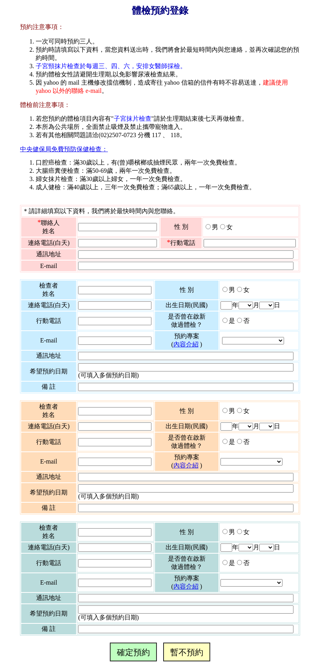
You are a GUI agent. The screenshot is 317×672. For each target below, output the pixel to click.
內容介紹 (186, 344)
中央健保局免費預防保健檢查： (64, 149)
